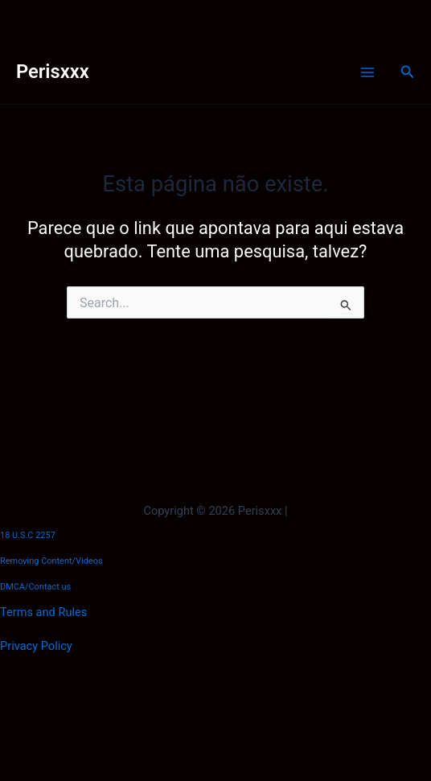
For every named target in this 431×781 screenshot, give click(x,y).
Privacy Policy (36, 646)
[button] (407, 72)
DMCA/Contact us (35, 587)
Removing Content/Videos (51, 561)
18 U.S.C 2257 (27, 535)
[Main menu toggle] (367, 72)
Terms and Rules (43, 612)
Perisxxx (52, 71)
